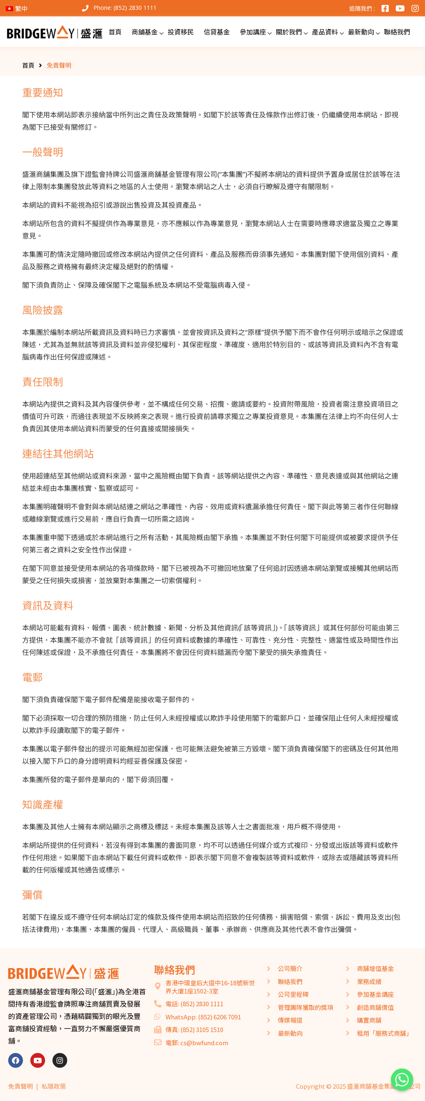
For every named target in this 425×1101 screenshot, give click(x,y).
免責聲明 (20, 1086)
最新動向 (361, 32)
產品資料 (325, 32)
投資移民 (181, 32)
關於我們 (289, 32)
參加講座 (253, 32)
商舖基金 (145, 32)
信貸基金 (217, 32)
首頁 (115, 32)
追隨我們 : (362, 8)
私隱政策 (53, 1086)
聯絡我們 (397, 32)
